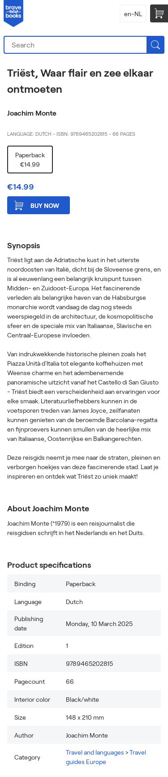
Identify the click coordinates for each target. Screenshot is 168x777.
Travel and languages (95, 752)
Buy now (36, 205)
